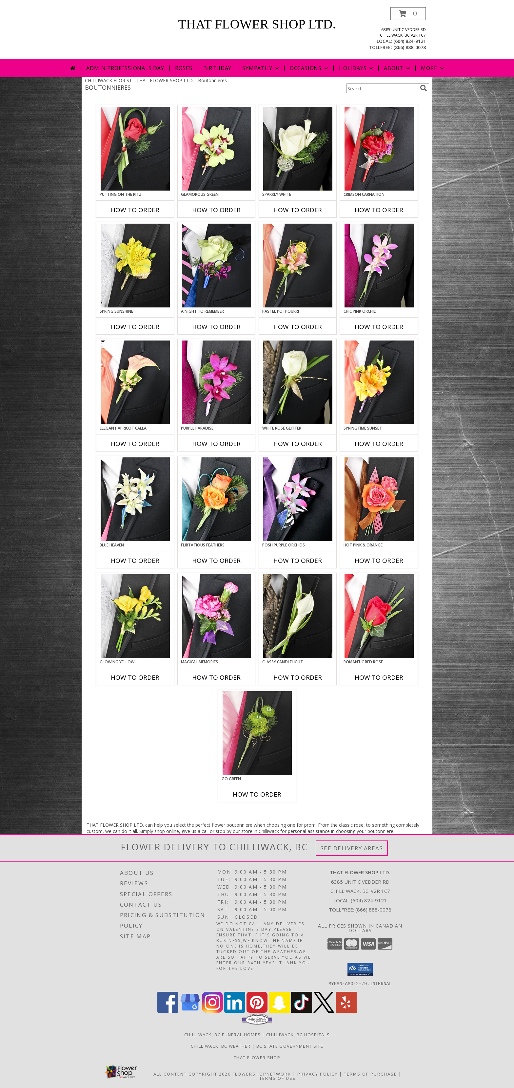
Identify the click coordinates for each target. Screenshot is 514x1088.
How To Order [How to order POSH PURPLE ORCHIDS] (297, 560)
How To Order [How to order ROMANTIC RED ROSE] (379, 677)
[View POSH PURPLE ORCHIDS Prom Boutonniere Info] (297, 499)
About (397, 68)
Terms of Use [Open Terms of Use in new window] (277, 1078)
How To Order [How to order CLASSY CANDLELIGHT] (297, 677)
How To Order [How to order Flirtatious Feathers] (216, 560)
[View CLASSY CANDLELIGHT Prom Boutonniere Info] (297, 616)
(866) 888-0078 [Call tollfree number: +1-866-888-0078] (409, 47)
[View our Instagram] (212, 1010)
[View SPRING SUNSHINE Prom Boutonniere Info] (135, 265)
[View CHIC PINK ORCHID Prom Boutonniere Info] (379, 265)
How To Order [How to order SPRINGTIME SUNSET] (379, 443)
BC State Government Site (289, 1046)
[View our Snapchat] (279, 1010)
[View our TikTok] (301, 1010)
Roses (183, 68)
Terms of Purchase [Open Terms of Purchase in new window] (370, 1074)
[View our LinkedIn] (234, 1010)
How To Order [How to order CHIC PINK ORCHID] (379, 327)
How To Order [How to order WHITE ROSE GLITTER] (297, 443)
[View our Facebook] (167, 1010)
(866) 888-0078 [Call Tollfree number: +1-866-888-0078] (373, 909)
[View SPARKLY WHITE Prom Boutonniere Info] (297, 149)
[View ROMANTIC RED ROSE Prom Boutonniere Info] (379, 616)
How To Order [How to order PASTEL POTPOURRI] (297, 327)
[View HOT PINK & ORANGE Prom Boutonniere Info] (379, 499)
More (433, 68)
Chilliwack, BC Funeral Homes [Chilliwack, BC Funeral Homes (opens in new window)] (222, 1034)
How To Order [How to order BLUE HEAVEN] (135, 560)
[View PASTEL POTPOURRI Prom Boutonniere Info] (297, 265)
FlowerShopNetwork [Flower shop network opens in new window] (261, 1074)
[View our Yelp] (346, 1010)
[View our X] (323, 1010)
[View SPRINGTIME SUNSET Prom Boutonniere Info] (379, 382)
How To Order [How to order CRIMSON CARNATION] (379, 210)
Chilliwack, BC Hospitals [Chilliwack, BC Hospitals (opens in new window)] (298, 1034)
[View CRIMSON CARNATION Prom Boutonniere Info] (379, 149)
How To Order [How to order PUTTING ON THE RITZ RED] (135, 210)
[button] (408, 13)
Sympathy (261, 68)
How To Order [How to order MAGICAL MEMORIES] (216, 677)
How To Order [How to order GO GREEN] (257, 794)
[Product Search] (382, 88)
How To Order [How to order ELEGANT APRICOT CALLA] (135, 443)
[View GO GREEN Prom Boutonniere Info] (257, 733)
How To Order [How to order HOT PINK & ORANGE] (379, 560)
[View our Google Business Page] (190, 1010)
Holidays (356, 68)
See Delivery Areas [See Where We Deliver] (352, 848)
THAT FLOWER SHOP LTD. (257, 24)
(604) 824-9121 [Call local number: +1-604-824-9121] (409, 41)
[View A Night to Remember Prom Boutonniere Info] (216, 265)
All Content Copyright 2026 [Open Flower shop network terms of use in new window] (192, 1074)
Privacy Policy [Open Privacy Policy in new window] (317, 1074)
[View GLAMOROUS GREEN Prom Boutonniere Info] (216, 149)
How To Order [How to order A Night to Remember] (216, 327)
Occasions (309, 68)
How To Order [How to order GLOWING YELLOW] (135, 677)
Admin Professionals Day (125, 68)
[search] (423, 88)
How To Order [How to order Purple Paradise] (216, 443)
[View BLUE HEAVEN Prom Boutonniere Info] (135, 499)
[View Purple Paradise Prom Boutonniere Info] (216, 382)
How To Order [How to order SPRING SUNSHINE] (135, 327)
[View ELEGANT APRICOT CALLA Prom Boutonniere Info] (135, 382)
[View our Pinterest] (257, 1010)
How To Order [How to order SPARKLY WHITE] (297, 210)
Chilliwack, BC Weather (221, 1046)
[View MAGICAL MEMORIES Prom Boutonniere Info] (216, 616)
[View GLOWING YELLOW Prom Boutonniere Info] (135, 616)
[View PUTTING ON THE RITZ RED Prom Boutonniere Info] (135, 149)
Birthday (217, 68)
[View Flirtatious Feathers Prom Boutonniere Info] (216, 499)
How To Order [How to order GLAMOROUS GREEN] (216, 210)
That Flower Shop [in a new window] (257, 1057)
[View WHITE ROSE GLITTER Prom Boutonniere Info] (297, 382)
